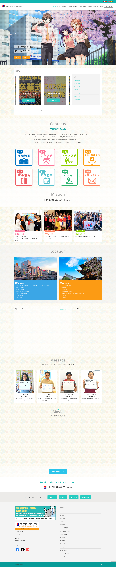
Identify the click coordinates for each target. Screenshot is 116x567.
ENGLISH (52, 497)
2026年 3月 (77, 80)
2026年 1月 (77, 86)
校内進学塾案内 (64, 528)
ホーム (54, 6)
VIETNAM (74, 497)
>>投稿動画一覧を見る (64, 309)
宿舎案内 (90, 6)
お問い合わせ (109, 6)
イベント (26, 57)
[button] (57, 409)
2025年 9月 (77, 99)
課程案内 (75, 6)
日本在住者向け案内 (65, 531)
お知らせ (59, 6)
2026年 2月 (77, 83)
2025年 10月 (77, 96)
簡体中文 (62, 497)
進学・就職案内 (83, 6)
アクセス (101, 6)
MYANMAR (85, 497)
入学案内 (70, 6)
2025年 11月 (77, 93)
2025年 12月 (77, 90)
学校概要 (64, 6)
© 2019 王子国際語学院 (18, 564)
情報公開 (62, 543)
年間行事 (96, 6)
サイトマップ (63, 556)
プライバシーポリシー (65, 553)
